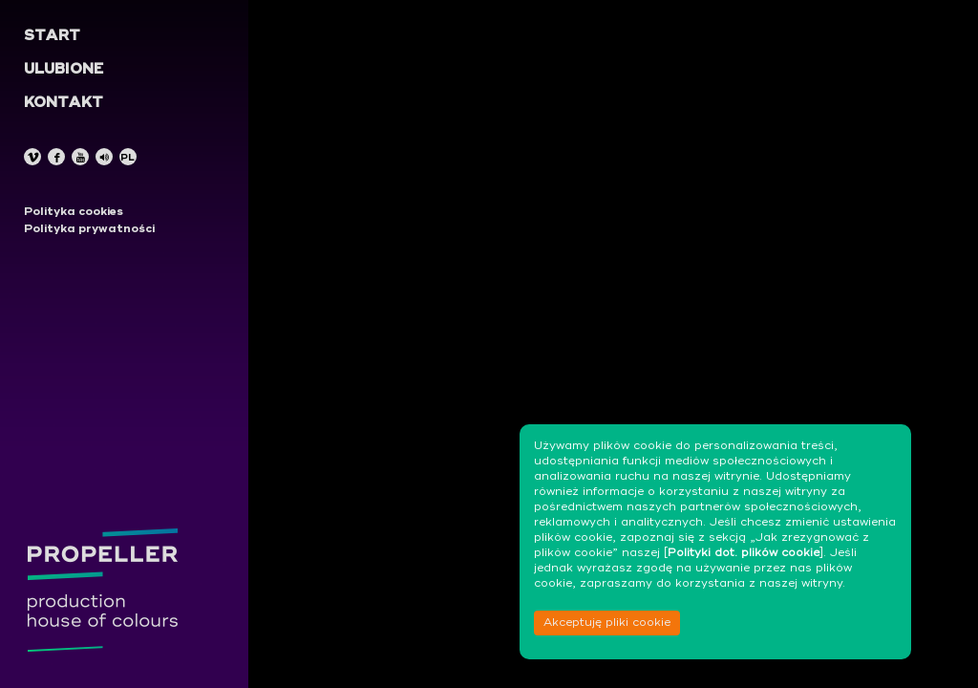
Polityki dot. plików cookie (743, 553)
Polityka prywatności (89, 229)
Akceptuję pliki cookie (606, 623)
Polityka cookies (73, 212)
